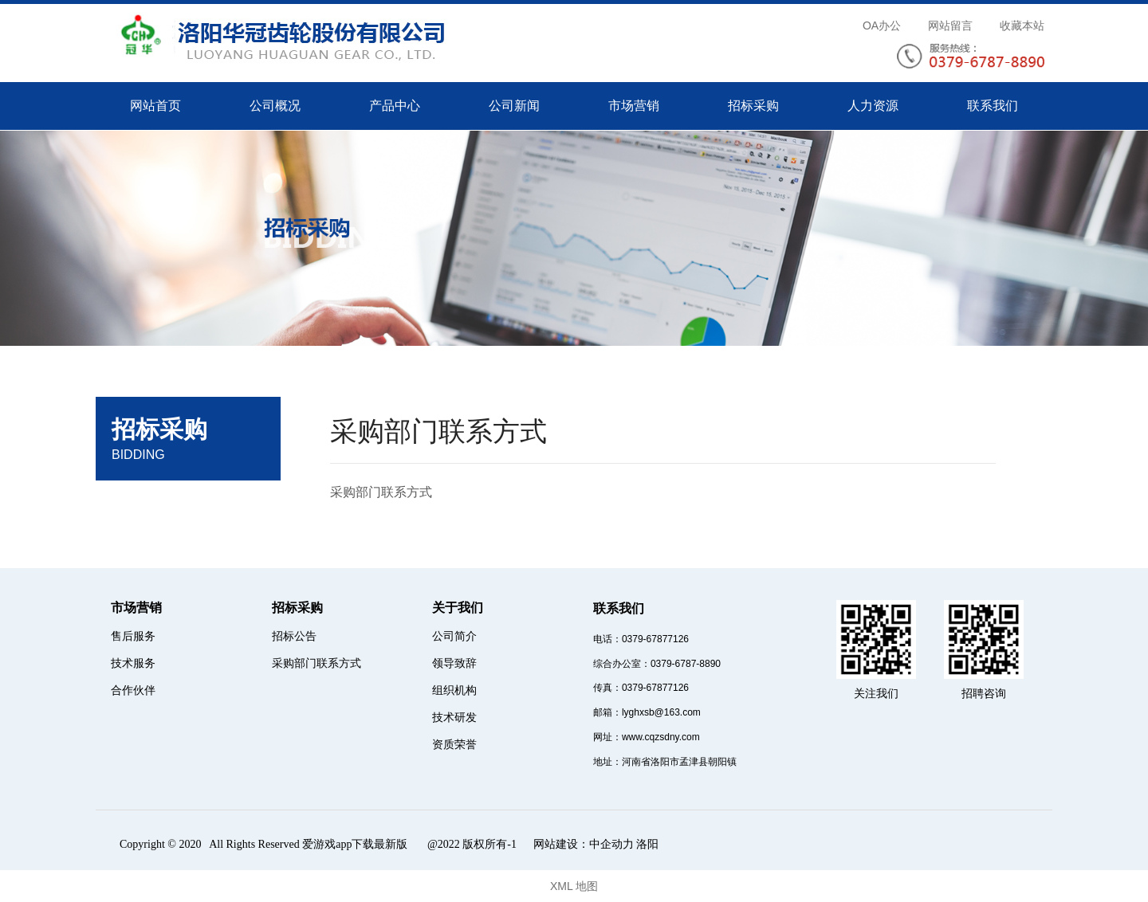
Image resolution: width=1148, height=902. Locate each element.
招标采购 (753, 105)
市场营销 (633, 105)
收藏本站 (1022, 25)
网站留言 (950, 25)
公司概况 (275, 105)
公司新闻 (514, 105)
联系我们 (992, 105)
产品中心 (394, 105)
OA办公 (882, 25)
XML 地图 (574, 886)
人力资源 (872, 105)
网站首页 (155, 105)
